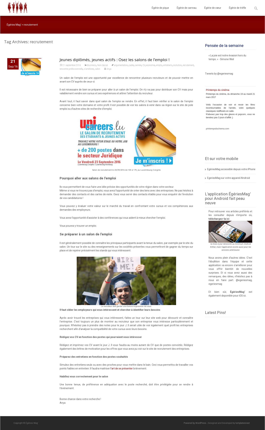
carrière (138, 65)
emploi (159, 65)
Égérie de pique (160, 11)
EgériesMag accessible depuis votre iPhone (231, 169)
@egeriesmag (244, 280)
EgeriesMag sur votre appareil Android (228, 178)
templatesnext (243, 423)
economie (150, 65)
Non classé (102, 65)
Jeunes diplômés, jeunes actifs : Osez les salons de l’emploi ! (115, 59)
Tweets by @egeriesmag (219, 73)
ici (227, 218)
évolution (177, 65)
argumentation (121, 65)
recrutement (188, 65)
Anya (108, 69)
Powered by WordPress (195, 423)
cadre (131, 65)
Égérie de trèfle (237, 11)
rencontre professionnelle (71, 69)
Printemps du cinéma (217, 90)
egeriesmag (215, 283)
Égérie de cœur (212, 11)
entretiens (167, 65)
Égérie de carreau (186, 11)
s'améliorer (89, 69)
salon (97, 69)
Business (91, 65)
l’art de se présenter (121, 368)
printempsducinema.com (217, 128)
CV (144, 65)
